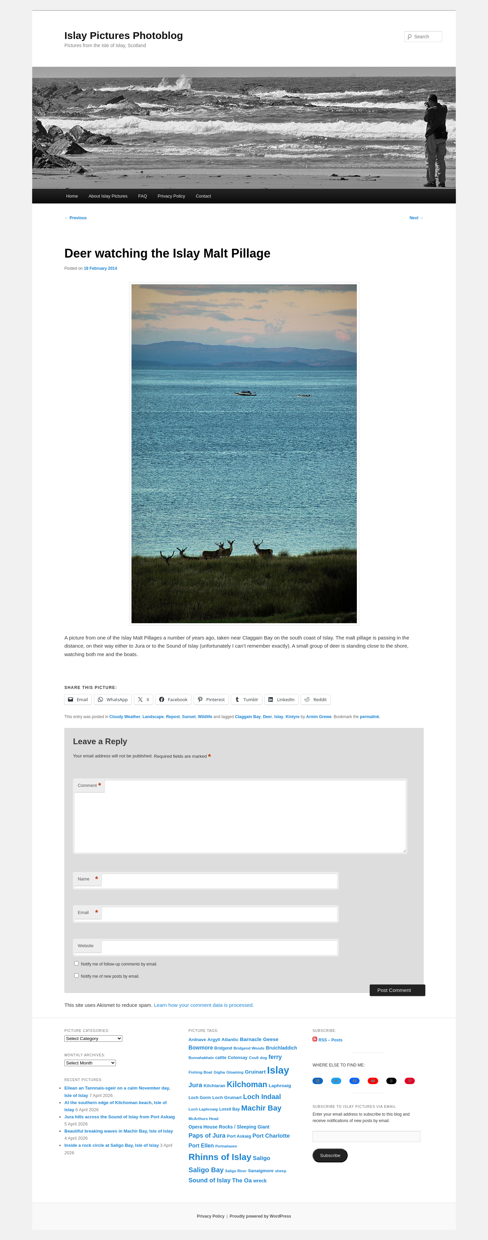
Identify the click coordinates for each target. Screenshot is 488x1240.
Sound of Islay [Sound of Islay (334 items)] (209, 1180)
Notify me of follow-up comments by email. (119, 964)
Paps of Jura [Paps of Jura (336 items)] (206, 1135)
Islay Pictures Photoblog (123, 35)
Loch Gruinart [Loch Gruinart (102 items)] (227, 1097)
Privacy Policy (171, 196)
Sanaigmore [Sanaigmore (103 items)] (261, 1170)
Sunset (189, 716)
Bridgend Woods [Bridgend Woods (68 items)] (248, 1048)
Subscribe (330, 1155)
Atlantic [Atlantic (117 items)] (230, 1039)
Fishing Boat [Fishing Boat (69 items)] (200, 1072)
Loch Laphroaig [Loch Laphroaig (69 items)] (203, 1109)
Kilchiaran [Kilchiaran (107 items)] (214, 1085)
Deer (267, 716)
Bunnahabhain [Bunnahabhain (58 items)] (201, 1058)
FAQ (142, 196)
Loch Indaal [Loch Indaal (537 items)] (262, 1096)
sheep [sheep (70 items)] (280, 1171)
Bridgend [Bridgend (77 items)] (223, 1048)
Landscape (153, 716)
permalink (369, 716)
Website (86, 945)
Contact (203, 196)
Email (88, 913)
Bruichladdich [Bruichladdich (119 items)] (281, 1048)
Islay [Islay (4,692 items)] (278, 1070)
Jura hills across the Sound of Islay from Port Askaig (119, 1116)
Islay (278, 716)
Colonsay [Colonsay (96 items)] (237, 1057)
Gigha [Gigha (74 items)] (219, 1072)
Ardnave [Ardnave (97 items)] (197, 1039)
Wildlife (205, 716)
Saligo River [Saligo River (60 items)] (235, 1171)
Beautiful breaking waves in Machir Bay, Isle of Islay (118, 1131)
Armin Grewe (318, 716)
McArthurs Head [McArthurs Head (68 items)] (203, 1119)
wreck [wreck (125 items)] (260, 1180)
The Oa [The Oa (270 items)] (242, 1180)
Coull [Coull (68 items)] (254, 1058)
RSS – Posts (327, 1040)
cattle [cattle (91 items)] (220, 1057)
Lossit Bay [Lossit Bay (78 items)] (229, 1109)
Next (417, 218)
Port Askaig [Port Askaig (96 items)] (239, 1136)
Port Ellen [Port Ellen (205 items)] (201, 1145)
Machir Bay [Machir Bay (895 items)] (261, 1108)
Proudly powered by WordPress (260, 1216)
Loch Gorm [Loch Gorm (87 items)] (199, 1097)
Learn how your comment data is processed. (204, 1005)
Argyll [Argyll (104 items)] (213, 1039)
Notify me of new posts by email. (110, 976)
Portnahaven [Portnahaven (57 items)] (226, 1146)
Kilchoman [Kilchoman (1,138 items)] (247, 1084)
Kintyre (293, 716)
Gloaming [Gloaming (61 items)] (234, 1072)
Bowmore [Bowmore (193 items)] (200, 1048)
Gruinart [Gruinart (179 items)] (255, 1072)
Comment (89, 786)
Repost (173, 716)
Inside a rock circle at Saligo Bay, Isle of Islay (111, 1145)
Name (88, 879)
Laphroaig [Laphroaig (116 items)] (280, 1085)
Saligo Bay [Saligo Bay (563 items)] (206, 1170)
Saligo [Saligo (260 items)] (261, 1158)
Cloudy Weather (124, 716)
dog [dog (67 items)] (263, 1058)
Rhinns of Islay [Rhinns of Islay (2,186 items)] (219, 1157)
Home (72, 196)
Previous (75, 218)
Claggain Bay (248, 716)
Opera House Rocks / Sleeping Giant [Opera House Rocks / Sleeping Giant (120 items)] (228, 1127)
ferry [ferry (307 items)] (275, 1057)
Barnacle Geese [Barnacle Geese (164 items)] (259, 1039)
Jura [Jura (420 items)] (195, 1085)
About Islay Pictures (107, 196)
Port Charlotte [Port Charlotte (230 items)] (271, 1136)
